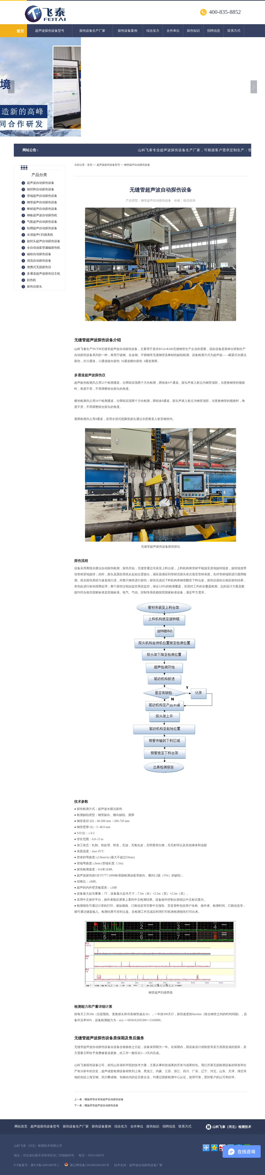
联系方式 (233, 30)
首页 (89, 164)
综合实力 (152, 30)
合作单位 (173, 30)
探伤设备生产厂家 (92, 30)
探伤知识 (193, 30)
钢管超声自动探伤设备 (137, 164)
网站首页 (20, 1126)
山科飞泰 (80, 349)
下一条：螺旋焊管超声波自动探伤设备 (96, 1105)
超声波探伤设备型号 (49, 30)
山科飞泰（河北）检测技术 (231, 1127)
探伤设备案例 (127, 30)
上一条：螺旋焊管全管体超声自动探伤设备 (98, 1099)
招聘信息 (213, 30)
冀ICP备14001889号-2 (45, 1165)
